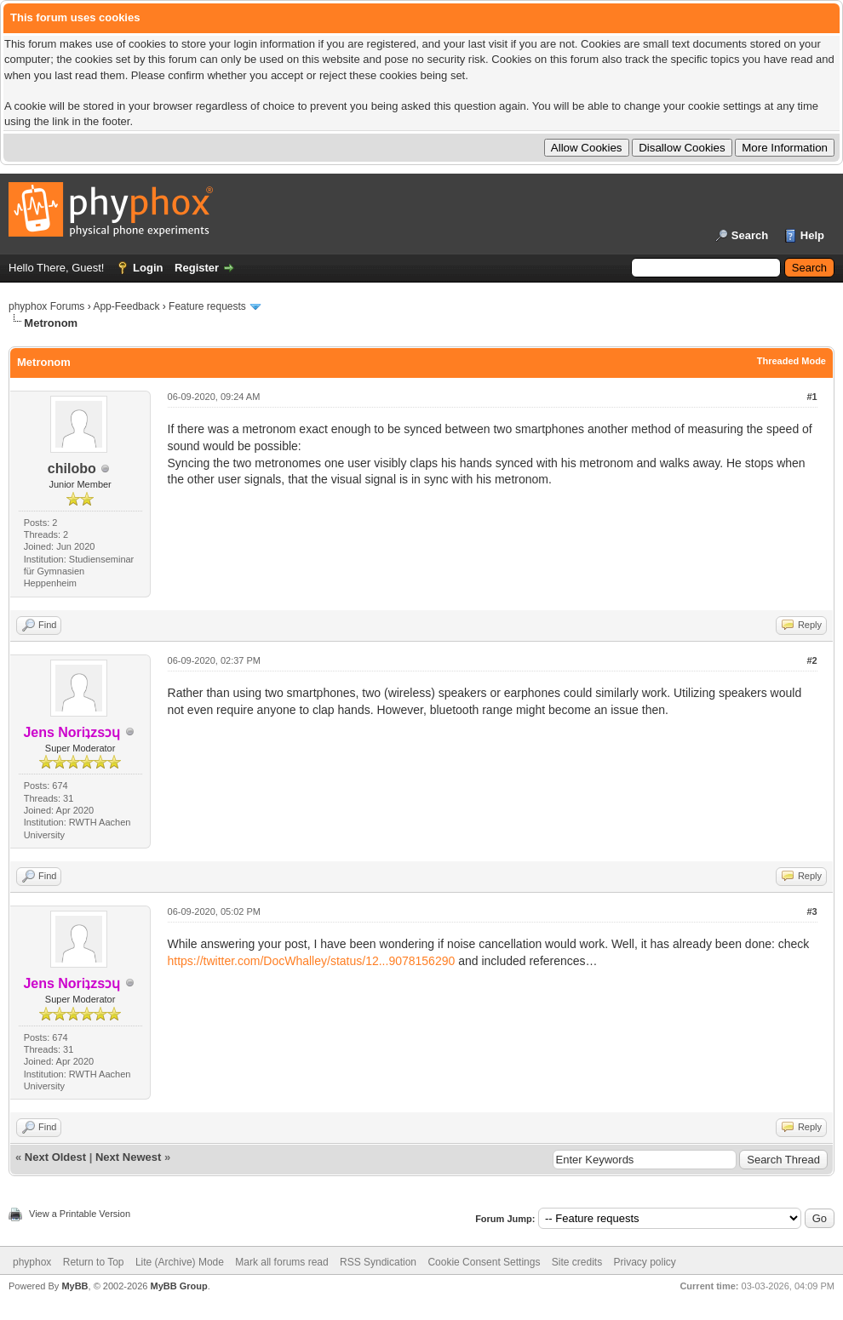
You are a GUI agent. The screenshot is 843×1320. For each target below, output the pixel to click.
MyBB (74, 1286)
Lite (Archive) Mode (179, 1262)
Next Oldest (55, 1157)
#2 (811, 660)
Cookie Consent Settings (483, 1262)
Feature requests (207, 306)
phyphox (32, 1262)
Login (148, 267)
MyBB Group (178, 1286)
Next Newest (128, 1157)
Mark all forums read (281, 1262)
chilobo (72, 468)
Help (812, 235)
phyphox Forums (46, 306)
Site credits (577, 1262)
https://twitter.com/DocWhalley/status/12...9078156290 (312, 961)
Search (749, 235)
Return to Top (93, 1262)
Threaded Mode (791, 361)
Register (197, 267)
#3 (811, 911)
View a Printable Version (79, 1214)
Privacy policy (645, 1262)
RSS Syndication (378, 1262)
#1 (811, 396)
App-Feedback (126, 306)
